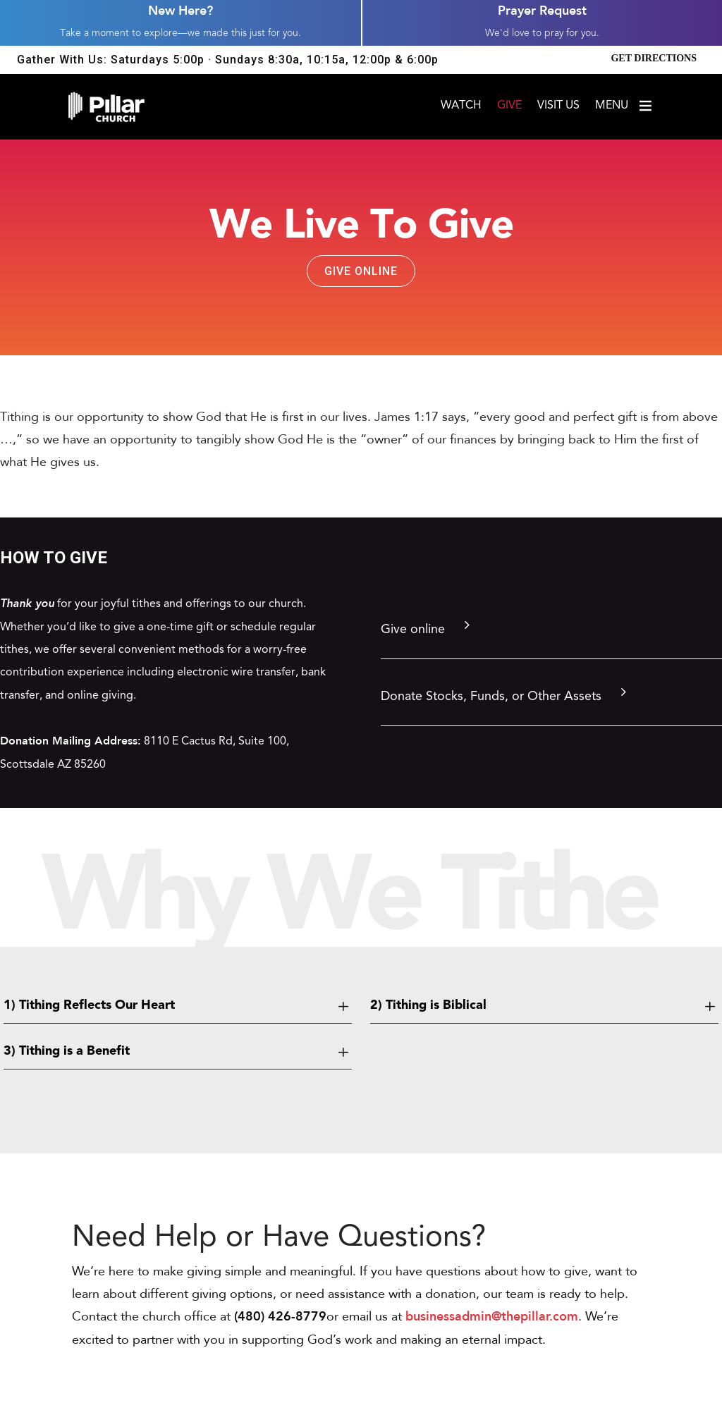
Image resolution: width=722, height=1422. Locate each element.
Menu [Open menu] (624, 105)
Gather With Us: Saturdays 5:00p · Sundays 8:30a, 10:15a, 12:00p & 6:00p (228, 59)
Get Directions (654, 58)
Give (509, 106)
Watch (461, 106)
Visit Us (558, 106)
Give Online (361, 271)
